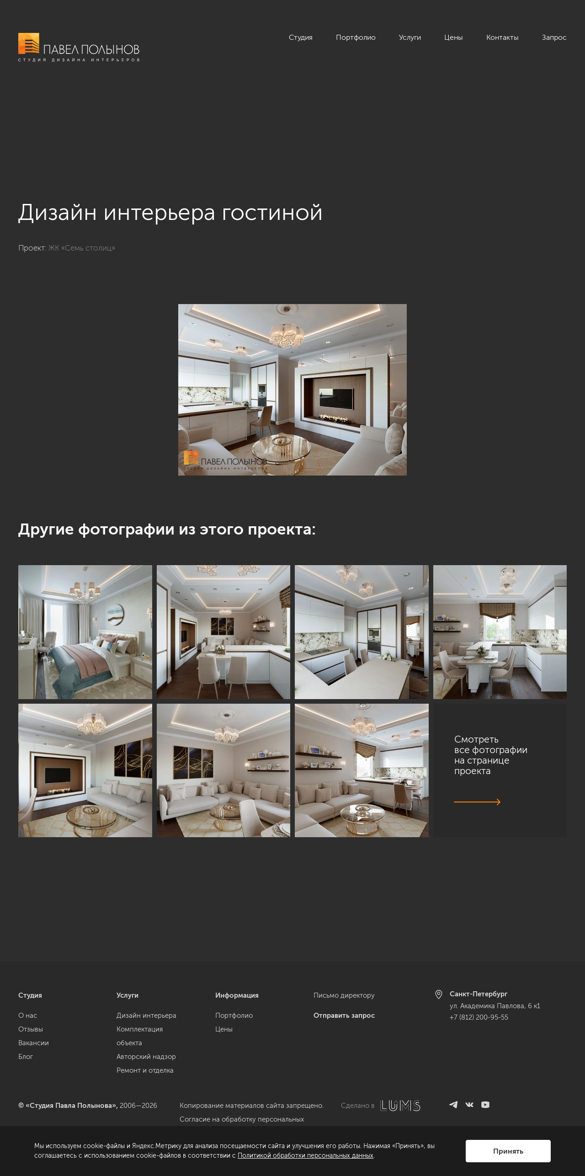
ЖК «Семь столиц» (81, 168)
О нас (27, 1015)
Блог (25, 1057)
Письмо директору (344, 995)
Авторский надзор (146, 1057)
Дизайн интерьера (146, 1015)
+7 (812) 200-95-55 (479, 1017)
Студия (301, 37)
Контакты (502, 37)
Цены (453, 37)
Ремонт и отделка (145, 1070)
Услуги (410, 37)
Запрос (554, 37)
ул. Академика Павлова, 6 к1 (495, 1006)
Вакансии (33, 1043)
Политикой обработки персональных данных (305, 1156)
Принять (508, 1151)
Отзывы (30, 1029)
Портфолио (356, 37)
